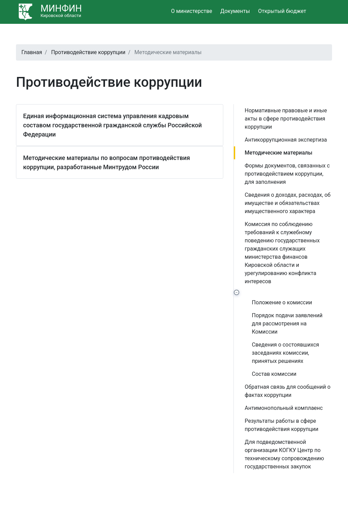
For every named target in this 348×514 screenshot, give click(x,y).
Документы (235, 11)
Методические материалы (278, 152)
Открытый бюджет (282, 11)
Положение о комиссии (282, 302)
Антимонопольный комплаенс (284, 408)
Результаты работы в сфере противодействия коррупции (281, 425)
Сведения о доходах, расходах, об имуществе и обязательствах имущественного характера (288, 203)
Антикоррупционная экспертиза (286, 139)
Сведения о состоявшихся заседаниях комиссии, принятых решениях (285, 352)
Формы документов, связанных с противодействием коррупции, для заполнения (287, 173)
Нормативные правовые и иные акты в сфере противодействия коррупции (286, 118)
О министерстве (191, 11)
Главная (31, 52)
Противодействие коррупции (88, 52)
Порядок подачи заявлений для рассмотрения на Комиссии (287, 323)
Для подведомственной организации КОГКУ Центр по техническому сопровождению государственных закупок (284, 454)
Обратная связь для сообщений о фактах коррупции (287, 391)
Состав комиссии (274, 374)
